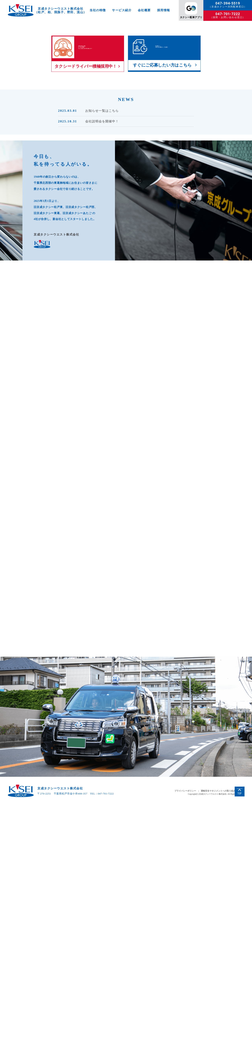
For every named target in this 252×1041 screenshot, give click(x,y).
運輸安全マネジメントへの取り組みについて (222, 1026)
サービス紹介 (122, 10)
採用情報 (163, 10)
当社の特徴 (98, 10)
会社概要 (144, 10)
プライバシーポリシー (185, 1026)
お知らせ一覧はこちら (102, 222)
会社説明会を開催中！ (102, 233)
